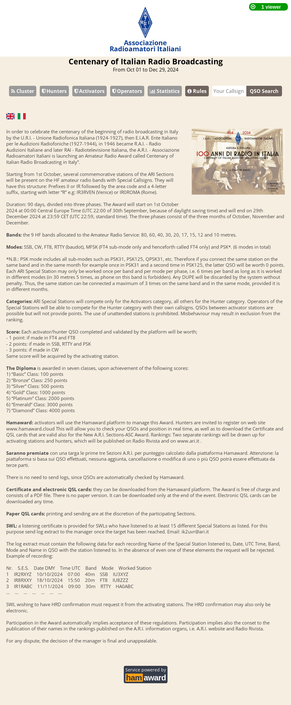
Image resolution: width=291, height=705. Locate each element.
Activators (89, 91)
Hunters (54, 91)
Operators (127, 91)
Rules (197, 91)
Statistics (165, 91)
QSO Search (264, 91)
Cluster (22, 91)
